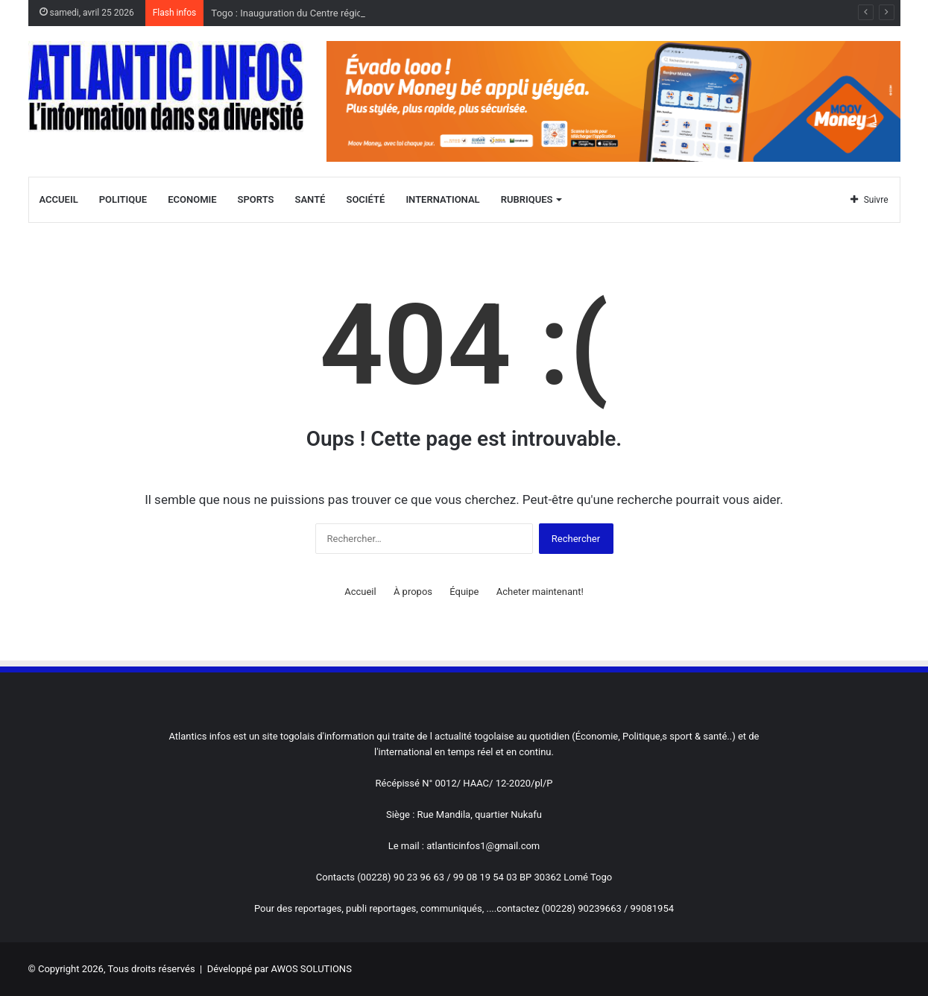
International (442, 199)
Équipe (464, 591)
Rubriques (527, 199)
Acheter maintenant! (540, 591)
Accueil (59, 199)
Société (365, 199)
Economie (192, 199)
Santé (310, 199)
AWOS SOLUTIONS (311, 968)
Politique (123, 199)
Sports (256, 199)
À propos (413, 591)
